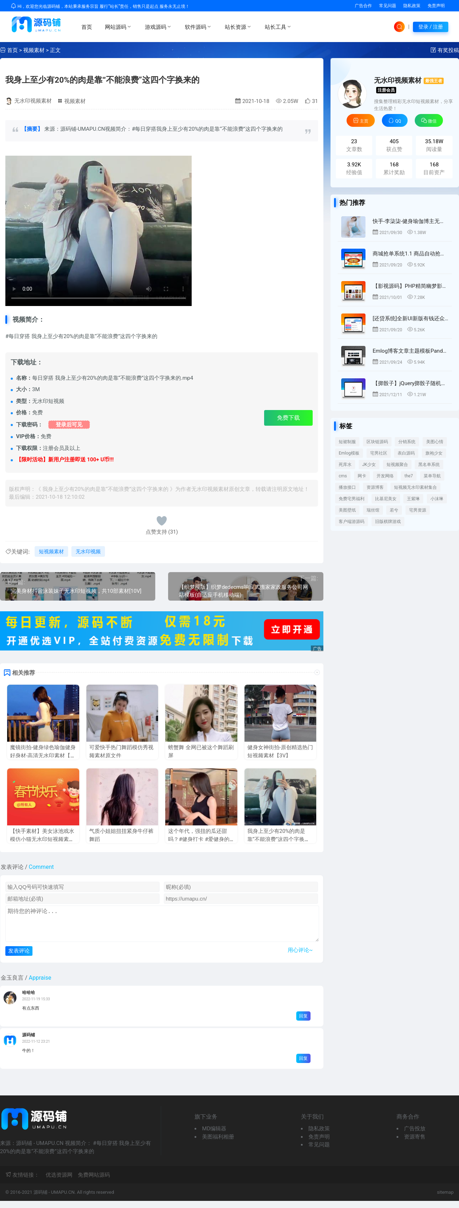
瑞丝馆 (373, 510)
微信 (429, 121)
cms (343, 475)
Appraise (40, 984)
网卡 (362, 475)
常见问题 (387, 5)
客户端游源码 (351, 521)
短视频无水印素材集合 (415, 487)
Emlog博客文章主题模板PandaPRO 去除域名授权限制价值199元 (410, 351)
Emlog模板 (349, 453)
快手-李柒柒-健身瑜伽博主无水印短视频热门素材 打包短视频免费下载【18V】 (410, 221)
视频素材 (34, 50)
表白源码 (406, 453)
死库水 (345, 464)
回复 (303, 1023)
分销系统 (406, 441)
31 (311, 101)
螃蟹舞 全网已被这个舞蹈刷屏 (201, 751)
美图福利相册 (218, 1144)
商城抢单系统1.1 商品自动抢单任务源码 (410, 253)
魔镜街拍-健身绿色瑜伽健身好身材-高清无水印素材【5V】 (43, 755)
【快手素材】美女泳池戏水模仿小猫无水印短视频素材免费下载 (42, 839)
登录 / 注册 (430, 27)
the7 (408, 475)
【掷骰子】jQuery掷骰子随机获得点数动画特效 (410, 383)
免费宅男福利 (351, 498)
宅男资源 (417, 510)
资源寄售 (414, 1144)
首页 (86, 27)
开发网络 (385, 475)
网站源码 (118, 26)
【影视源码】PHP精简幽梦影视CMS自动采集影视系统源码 (410, 286)
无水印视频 (88, 551)
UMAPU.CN (63, 1199)
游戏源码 (158, 26)
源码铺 (28, 1041)
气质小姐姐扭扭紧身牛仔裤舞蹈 (121, 835)
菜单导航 (432, 475)
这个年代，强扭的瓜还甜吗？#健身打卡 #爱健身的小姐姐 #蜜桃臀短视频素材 (200, 839)
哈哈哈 (28, 999)
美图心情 (434, 441)
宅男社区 (378, 453)
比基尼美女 (386, 498)
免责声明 (436, 5)
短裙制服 (347, 441)
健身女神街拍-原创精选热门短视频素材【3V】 (280, 751)
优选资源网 (59, 1182)
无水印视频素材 (33, 101)
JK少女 (369, 464)
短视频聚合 (397, 464)
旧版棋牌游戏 (388, 521)
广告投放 (414, 1135)
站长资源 (238, 26)
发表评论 (19, 958)
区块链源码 (377, 441)
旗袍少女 (434, 453)
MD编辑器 (214, 1135)
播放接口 (347, 487)
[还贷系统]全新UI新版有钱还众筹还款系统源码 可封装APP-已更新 (410, 318)
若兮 (394, 510)
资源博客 (375, 487)
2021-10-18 (252, 101)
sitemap (445, 1199)
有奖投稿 (448, 50)
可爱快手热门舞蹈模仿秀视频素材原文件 (121, 751)
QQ (394, 121)
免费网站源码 (94, 1182)
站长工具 (278, 26)
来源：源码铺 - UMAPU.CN (98, 231)
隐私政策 (411, 5)
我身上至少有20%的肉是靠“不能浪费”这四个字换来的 (102, 79)
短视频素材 (51, 551)
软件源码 (198, 26)
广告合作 (363, 5)
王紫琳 (413, 498)
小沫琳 (436, 498)
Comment (41, 867)
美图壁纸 (347, 510)
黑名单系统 (429, 464)
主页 (360, 121)
